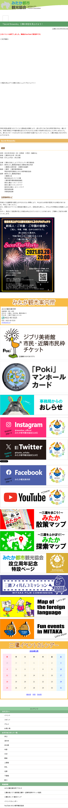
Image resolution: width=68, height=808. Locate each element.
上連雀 (6, 762)
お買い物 (7, 728)
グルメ (6, 724)
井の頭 (6, 745)
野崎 (5, 758)
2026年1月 (34, 651)
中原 (5, 749)
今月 (34, 694)
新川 (5, 780)
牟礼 (5, 767)
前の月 (28, 694)
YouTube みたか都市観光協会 (14, 805)
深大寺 (6, 741)
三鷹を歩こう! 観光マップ (12, 797)
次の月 (39, 694)
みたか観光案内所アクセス (13, 788)
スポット (7, 720)
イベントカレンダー (11, 801)
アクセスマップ (6, 322)
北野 (5, 771)
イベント (7, 715)
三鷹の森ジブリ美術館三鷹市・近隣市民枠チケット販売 (22, 792)
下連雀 (6, 776)
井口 (5, 736)
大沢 (5, 754)
